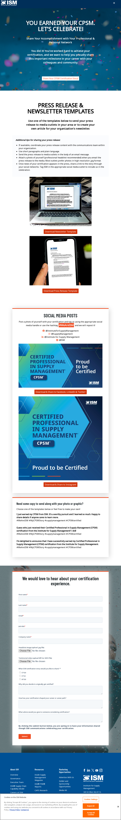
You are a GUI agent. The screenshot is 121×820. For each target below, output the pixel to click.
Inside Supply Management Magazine (40, 777)
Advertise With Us (66, 777)
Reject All (90, 806)
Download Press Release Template (60, 290)
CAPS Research (41, 790)
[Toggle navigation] (114, 3)
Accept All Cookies (91, 813)
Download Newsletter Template (60, 231)
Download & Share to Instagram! (60, 484)
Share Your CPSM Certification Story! (60, 78)
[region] (60, 807)
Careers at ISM (16, 792)
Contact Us (25, 810)
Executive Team (17, 782)
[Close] (118, 807)
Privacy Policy (15, 810)
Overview (14, 775)
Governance (15, 778)
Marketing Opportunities (65, 770)
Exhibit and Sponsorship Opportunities (65, 784)
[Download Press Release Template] (61, 201)
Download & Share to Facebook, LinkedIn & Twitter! (60, 392)
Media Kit (63, 790)
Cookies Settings (91, 799)
